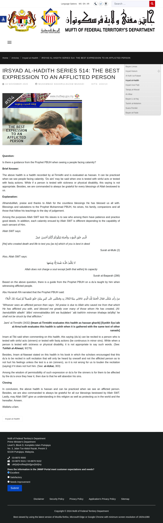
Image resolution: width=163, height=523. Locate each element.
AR (88, 4)
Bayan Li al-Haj (132, 99)
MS (80, 4)
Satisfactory (14, 477)
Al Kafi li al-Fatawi (133, 76)
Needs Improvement (18, 482)
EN (84, 4)
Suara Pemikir (132, 108)
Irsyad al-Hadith (12, 419)
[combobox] (130, 4)
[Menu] (9, 42)
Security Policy (57, 499)
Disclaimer (39, 499)
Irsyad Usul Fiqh (132, 85)
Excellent (13, 472)
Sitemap (125, 499)
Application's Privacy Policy (102, 499)
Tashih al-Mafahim (133, 103)
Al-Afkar (129, 94)
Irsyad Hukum (131, 71)
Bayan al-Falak (132, 113)
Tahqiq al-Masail (132, 90)
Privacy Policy (76, 499)
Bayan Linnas (131, 66)
